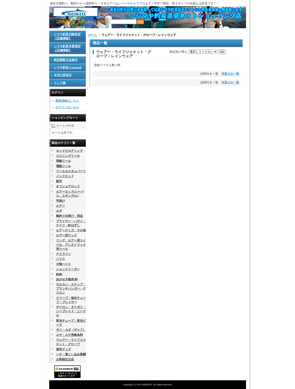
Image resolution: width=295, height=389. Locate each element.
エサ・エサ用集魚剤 (69, 335)
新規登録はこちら (67, 100)
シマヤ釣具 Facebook (68, 67)
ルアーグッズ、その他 (71, 230)
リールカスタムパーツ (71, 171)
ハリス (60, 259)
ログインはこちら (67, 107)
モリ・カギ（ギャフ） (71, 329)
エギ (59, 210)
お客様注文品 (65, 359)
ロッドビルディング (69, 150)
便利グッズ (63, 349)
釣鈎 (59, 274)
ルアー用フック (66, 235)
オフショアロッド (68, 186)
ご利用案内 (64, 21)
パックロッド (65, 176)
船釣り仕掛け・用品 (69, 216)
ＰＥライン (63, 254)
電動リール (63, 166)
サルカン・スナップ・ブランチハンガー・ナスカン (71, 288)
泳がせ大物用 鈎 (67, 279)
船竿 (59, 181)
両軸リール (63, 161)
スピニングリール (68, 155)
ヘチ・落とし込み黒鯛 (71, 354)
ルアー (60, 205)
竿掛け (60, 200)
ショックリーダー (68, 269)
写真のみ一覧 (230, 73)
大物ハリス (63, 264)
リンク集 (60, 83)
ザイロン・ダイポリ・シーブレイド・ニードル (71, 311)
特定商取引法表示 (66, 60)
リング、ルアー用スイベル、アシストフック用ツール (71, 244)
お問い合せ (85, 21)
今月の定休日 (63, 75)
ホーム (92, 35)
